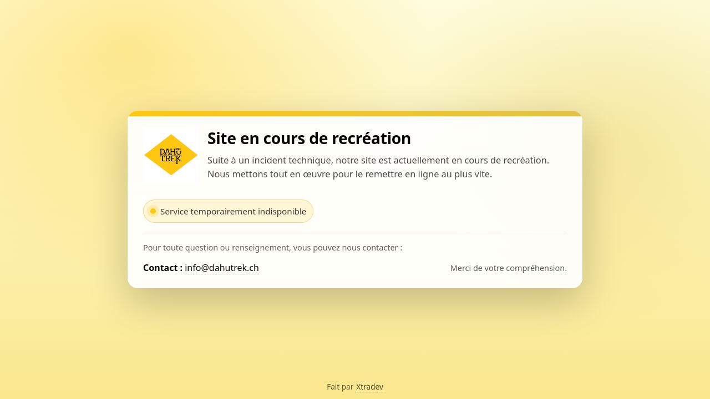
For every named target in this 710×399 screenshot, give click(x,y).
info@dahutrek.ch (222, 268)
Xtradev (369, 386)
